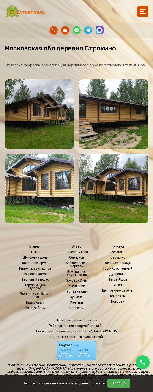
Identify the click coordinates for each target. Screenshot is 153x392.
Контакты (118, 296)
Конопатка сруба (35, 263)
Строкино (117, 257)
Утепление (76, 286)
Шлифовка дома (35, 257)
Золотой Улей (76, 280)
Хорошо (119, 383)
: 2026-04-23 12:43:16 (100, 331)
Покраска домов (35, 274)
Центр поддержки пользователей (76, 337)
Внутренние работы (117, 290)
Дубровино (117, 274)
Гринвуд (118, 246)
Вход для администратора (76, 320)
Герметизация (76, 291)
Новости (117, 301)
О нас (35, 252)
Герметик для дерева (35, 287)
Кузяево (76, 297)
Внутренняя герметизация (76, 273)
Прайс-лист (35, 302)
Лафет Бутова (76, 252)
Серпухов (76, 257)
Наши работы (35, 308)
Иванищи (76, 308)
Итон (118, 285)
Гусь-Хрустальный (117, 268)
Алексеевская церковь (76, 265)
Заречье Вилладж (117, 263)
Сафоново (118, 252)
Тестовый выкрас (35, 279)
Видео (76, 246)
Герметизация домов (35, 268)
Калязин (76, 302)
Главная (35, 246)
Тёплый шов (118, 279)
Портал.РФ (95, 326)
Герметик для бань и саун (35, 295)
